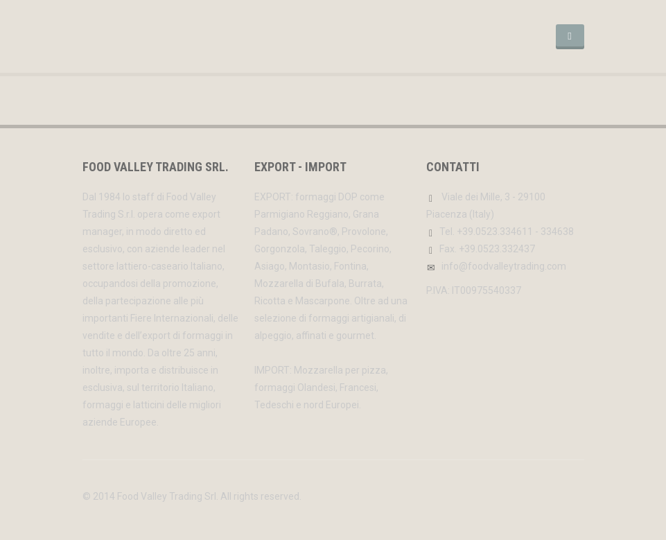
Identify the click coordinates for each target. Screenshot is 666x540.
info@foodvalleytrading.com (503, 266)
